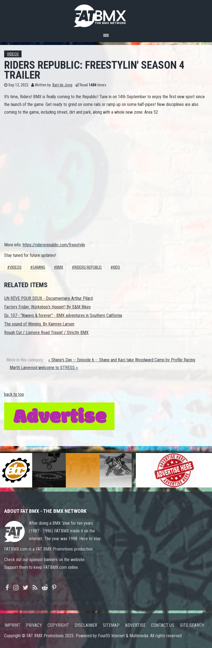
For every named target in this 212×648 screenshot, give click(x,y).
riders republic (88, 267)
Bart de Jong (62, 85)
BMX (59, 267)
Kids (116, 267)
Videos (13, 54)
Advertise (135, 625)
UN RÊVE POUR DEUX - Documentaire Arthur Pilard (48, 298)
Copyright (58, 625)
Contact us (162, 625)
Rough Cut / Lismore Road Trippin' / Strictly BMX (46, 332)
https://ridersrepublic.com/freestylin (54, 244)
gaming (39, 267)
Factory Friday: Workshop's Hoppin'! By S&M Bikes (47, 307)
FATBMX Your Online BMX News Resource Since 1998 (106, 14)
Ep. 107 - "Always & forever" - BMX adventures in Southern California (63, 315)
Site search (192, 625)
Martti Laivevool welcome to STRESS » (44, 367)
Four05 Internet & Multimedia (123, 635)
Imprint (12, 625)
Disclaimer (86, 625)
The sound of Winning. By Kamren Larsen (39, 324)
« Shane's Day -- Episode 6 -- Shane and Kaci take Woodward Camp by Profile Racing (121, 359)
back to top (14, 394)
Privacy (34, 625)
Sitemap (111, 625)
